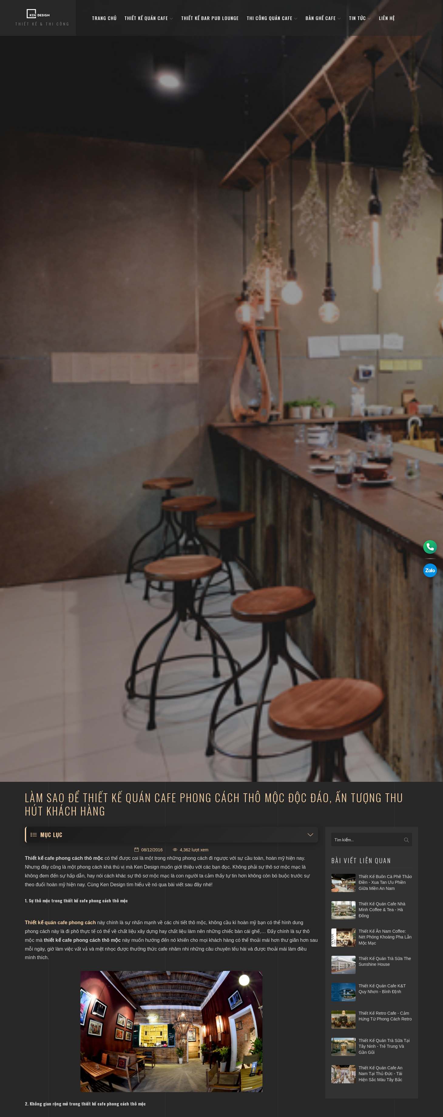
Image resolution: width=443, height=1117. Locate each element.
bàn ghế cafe (323, 18)
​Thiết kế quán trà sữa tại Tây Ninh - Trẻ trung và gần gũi (384, 1046)
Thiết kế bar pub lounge (210, 18)
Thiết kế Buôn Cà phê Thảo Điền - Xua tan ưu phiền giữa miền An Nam (385, 882)
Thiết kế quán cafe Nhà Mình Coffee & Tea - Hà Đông (382, 909)
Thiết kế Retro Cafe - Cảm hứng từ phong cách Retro (385, 1016)
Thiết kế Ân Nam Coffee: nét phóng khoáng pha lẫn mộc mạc (385, 937)
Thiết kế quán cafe (148, 18)
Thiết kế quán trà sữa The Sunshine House (385, 961)
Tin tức (360, 18)
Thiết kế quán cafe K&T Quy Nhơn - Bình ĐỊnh (382, 988)
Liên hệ (387, 18)
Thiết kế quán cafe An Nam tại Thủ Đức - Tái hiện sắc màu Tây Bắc (380, 1073)
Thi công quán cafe (272, 18)
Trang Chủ (104, 18)
